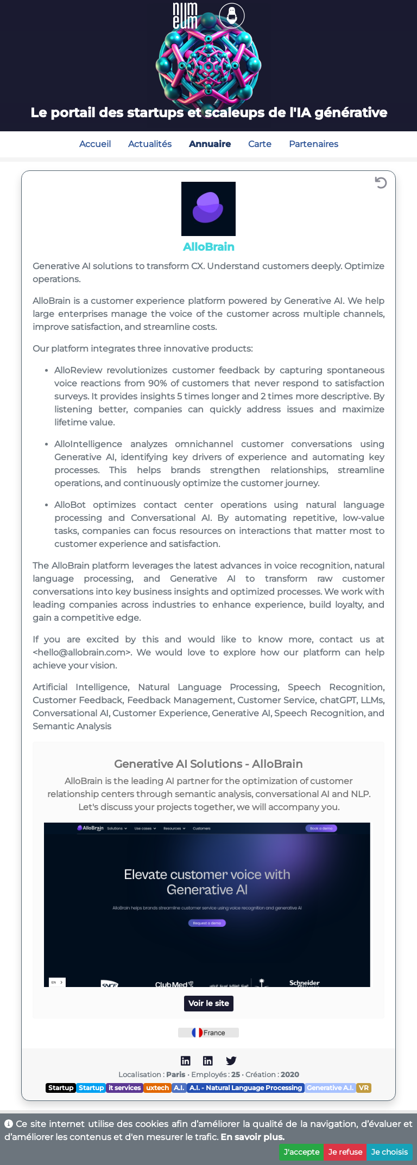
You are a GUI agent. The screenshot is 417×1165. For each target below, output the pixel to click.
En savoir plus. (252, 1137)
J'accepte (301, 1152)
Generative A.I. (330, 1088)
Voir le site (208, 1003)
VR (364, 1088)
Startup (60, 1088)
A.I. (179, 1088)
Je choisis (389, 1152)
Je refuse (345, 1152)
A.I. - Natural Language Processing (245, 1088)
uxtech (157, 1088)
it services (125, 1088)
